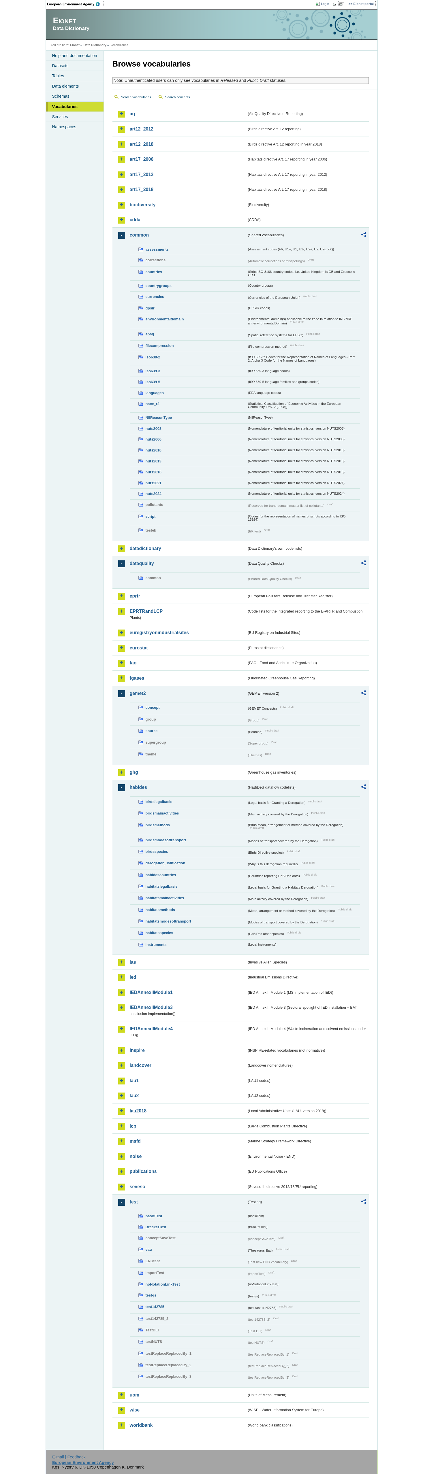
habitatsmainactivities (165, 898)
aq (132, 113)
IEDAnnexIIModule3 (151, 1007)
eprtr (135, 596)
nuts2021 (153, 483)
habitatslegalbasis (162, 886)
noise (136, 1156)
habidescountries (161, 875)
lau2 (134, 1095)
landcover (141, 1065)
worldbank (141, 1425)
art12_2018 (142, 144)
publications (143, 1171)
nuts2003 (153, 428)
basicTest (154, 1216)
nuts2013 (153, 461)
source (152, 731)
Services (60, 116)
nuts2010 (153, 450)
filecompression (160, 345)
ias (133, 962)
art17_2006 (142, 159)
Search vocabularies (136, 97)
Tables (58, 75)
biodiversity (143, 204)
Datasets (60, 65)
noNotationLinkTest (163, 1284)
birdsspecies (157, 851)
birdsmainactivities (162, 813)
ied (133, 977)
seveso (137, 1186)
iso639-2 (153, 357)
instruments (156, 944)
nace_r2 (152, 404)
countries (154, 272)
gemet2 (138, 693)
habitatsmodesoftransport (168, 921)
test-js (151, 1295)
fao (133, 662)
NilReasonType (159, 417)
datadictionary (145, 548)
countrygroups (159, 286)
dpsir (150, 308)
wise (135, 1409)
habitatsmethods (160, 910)
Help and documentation (74, 55)
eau (149, 1249)
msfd (135, 1141)
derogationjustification (165, 863)
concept (153, 707)
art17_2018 (142, 189)
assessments (157, 249)
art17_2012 (142, 174)
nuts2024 (153, 494)
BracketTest (156, 1227)
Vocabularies (65, 106)
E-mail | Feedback (69, 1457)
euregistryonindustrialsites (159, 632)
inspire (137, 1050)
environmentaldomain (165, 319)
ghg (134, 772)
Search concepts (177, 97)
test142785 (155, 1307)
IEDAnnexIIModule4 (151, 1028)
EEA (75, 4)
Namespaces (64, 126)
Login (325, 3)
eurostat (139, 647)
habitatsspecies (159, 933)
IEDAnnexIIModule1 (151, 992)
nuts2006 (153, 439)
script (151, 516)
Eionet (75, 45)
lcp (133, 1126)
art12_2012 (142, 128)
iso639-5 (153, 382)
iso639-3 (153, 371)
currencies (155, 296)
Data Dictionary (95, 45)
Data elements (65, 86)
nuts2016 (153, 472)
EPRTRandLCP (146, 611)
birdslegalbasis (159, 802)
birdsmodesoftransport (166, 840)
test (134, 1201)
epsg (150, 334)
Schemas (60, 96)
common (139, 235)
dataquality (142, 563)
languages (155, 393)
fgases (137, 678)
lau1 (134, 1080)
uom (135, 1394)
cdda (135, 219)
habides (138, 787)
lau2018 (138, 1110)
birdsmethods (158, 825)
